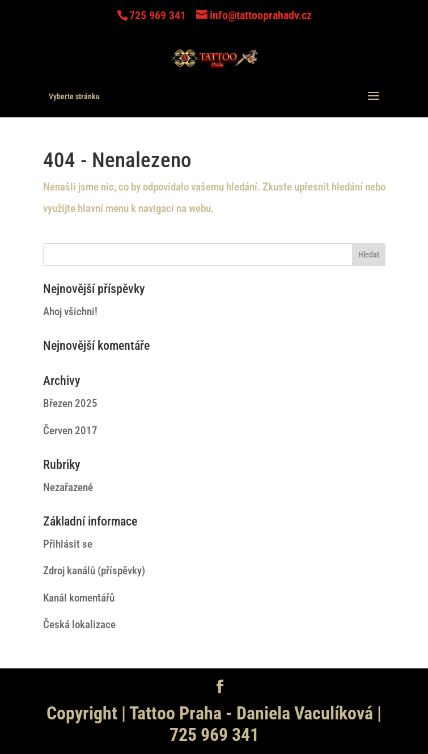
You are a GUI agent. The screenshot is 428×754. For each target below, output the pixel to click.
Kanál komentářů (79, 597)
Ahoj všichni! (70, 311)
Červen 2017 (70, 430)
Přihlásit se (67, 543)
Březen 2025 (70, 403)
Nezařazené (68, 487)
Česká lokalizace (79, 624)
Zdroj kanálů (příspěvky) (94, 570)
